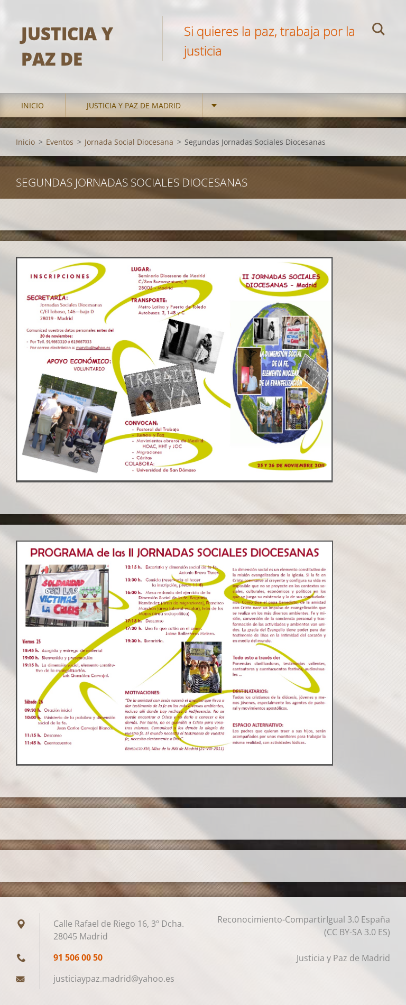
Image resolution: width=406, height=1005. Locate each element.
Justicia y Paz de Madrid (134, 105)
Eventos (59, 142)
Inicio (32, 105)
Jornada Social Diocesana (129, 142)
